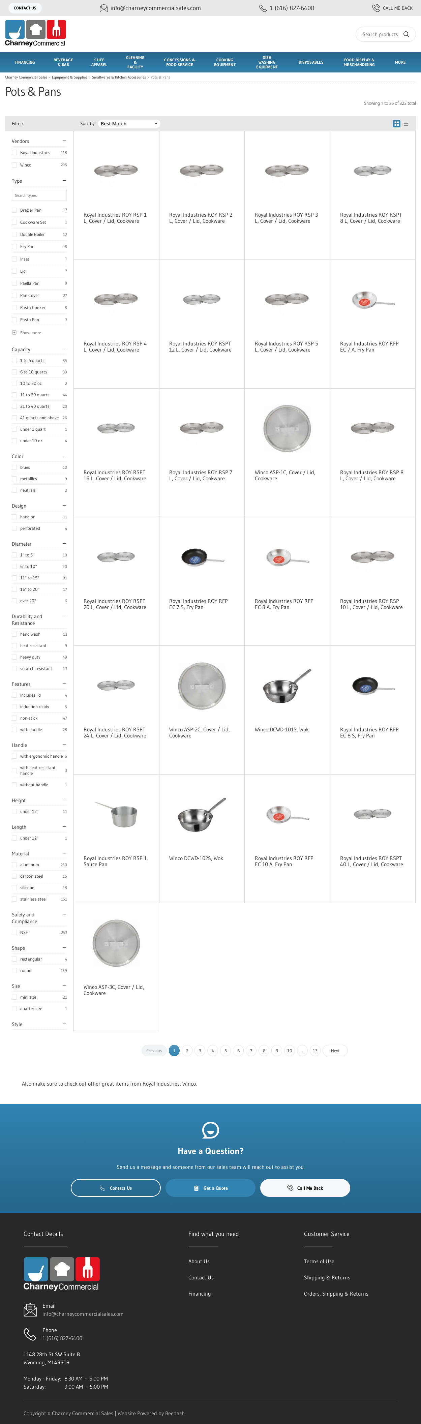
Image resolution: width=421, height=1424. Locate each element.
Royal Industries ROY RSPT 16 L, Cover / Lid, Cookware (115, 475)
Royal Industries (35, 152)
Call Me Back (392, 8)
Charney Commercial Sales (26, 77)
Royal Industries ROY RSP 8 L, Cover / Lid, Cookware (371, 475)
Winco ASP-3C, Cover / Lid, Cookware (114, 990)
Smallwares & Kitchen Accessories (119, 77)
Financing (25, 62)
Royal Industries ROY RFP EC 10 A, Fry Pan (284, 861)
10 (289, 1050)
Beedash (175, 1413)
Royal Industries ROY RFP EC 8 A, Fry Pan (284, 604)
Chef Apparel (99, 62)
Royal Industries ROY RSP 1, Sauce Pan (116, 861)
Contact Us (25, 7)
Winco (25, 165)
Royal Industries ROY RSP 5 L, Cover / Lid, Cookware (286, 346)
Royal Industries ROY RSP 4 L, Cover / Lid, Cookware (115, 346)
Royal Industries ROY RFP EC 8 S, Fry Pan (369, 732)
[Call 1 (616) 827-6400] (286, 8)
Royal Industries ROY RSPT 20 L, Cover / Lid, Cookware (115, 604)
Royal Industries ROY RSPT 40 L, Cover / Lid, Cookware (371, 861)
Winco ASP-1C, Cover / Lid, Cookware (285, 475)
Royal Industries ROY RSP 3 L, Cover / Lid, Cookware (286, 218)
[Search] (386, 34)
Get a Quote (210, 1188)
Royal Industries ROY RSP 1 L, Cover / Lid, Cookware (115, 218)
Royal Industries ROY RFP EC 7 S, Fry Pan (198, 604)
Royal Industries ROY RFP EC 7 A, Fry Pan (369, 346)
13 (315, 1050)
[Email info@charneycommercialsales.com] (150, 8)
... (302, 1050)
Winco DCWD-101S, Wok (282, 729)
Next (335, 1050)
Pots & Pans (160, 77)
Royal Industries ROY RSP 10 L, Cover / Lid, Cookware (371, 604)
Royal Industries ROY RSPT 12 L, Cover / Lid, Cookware (200, 346)
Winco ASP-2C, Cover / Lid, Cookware (199, 732)
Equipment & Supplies (69, 77)
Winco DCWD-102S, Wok (196, 858)
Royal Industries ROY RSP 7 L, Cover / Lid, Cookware (200, 475)
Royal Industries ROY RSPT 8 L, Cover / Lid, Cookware (371, 218)
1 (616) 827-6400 (62, 1338)
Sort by (87, 123)
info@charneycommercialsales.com (83, 1313)
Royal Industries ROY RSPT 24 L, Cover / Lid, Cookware (115, 732)
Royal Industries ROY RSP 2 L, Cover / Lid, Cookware (200, 218)
